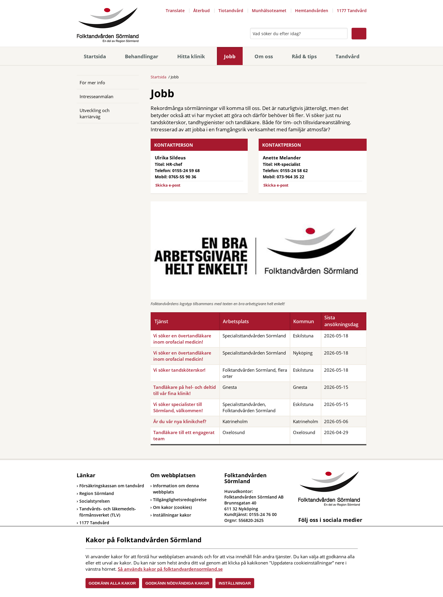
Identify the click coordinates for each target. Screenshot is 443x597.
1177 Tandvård (352, 10)
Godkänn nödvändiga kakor (177, 583)
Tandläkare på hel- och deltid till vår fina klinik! (184, 390)
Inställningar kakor (172, 515)
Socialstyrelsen (93, 501)
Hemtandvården (311, 10)
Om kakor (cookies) (172, 507)
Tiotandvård (230, 10)
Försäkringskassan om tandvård (110, 485)
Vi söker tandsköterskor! (179, 370)
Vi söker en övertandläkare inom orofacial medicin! (182, 339)
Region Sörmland (95, 493)
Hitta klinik (191, 56)
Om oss (263, 56)
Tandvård (348, 56)
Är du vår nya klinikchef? (179, 421)
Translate (175, 10)
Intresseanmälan (96, 96)
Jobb (230, 56)
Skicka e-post (168, 185)
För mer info (92, 82)
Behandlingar (141, 56)
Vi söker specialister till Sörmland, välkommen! (178, 407)
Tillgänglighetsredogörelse (180, 499)
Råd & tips (304, 56)
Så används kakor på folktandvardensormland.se (170, 569)
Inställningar (235, 583)
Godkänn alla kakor (112, 583)
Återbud (201, 10)
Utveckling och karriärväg (94, 113)
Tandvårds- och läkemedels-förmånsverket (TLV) (106, 512)
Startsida (95, 56)
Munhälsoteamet (269, 10)
